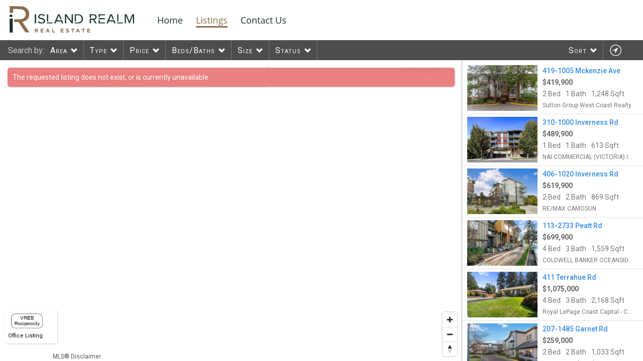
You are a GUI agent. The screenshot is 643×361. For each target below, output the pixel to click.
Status (288, 50)
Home (170, 20)
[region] (231, 210)
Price (139, 50)
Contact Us (263, 20)
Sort (578, 50)
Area (58, 50)
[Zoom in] (450, 319)
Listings (212, 20)
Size (245, 50)
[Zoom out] (450, 334)
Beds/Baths (193, 50)
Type (98, 50)
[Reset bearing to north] (450, 348)
